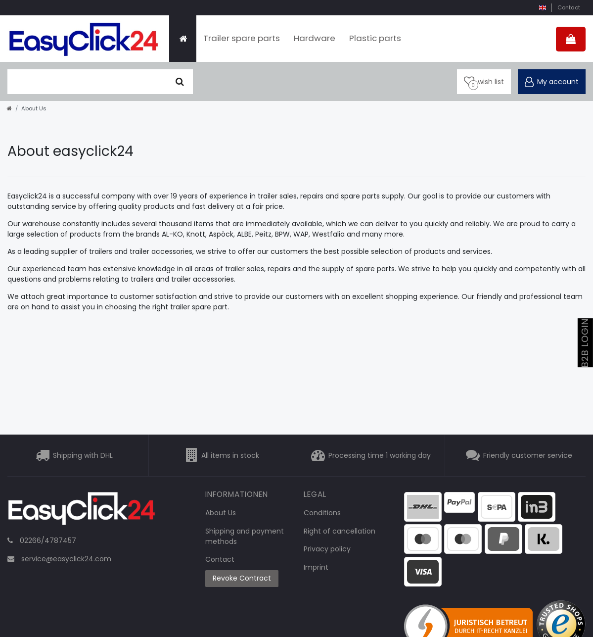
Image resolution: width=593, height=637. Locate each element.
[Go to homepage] (9, 108)
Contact (568, 7)
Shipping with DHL (83, 455)
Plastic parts (375, 38)
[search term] (87, 81)
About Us (220, 513)
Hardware (314, 38)
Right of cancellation (339, 531)
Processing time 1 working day (379, 455)
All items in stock (230, 455)
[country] (542, 7)
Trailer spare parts (241, 38)
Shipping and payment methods (244, 536)
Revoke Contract (242, 578)
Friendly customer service (527, 455)
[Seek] (179, 81)
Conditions (322, 513)
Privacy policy (327, 549)
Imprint (316, 567)
